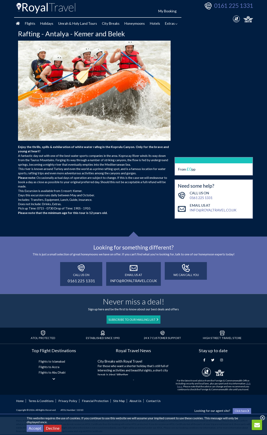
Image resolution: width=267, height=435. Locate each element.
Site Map (119, 401)
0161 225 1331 (233, 5)
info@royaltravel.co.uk (213, 188)
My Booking (167, 11)
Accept (35, 428)
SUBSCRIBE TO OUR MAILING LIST (133, 319)
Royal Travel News (133, 350)
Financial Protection (95, 401)
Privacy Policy (67, 401)
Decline (53, 428)
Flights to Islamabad (52, 361)
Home (20, 401)
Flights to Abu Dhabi (52, 372)
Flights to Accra (49, 367)
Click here (242, 410)
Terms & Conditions (41, 401)
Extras (171, 23)
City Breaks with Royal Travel (120, 361)
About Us (135, 401)
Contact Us (153, 401)
